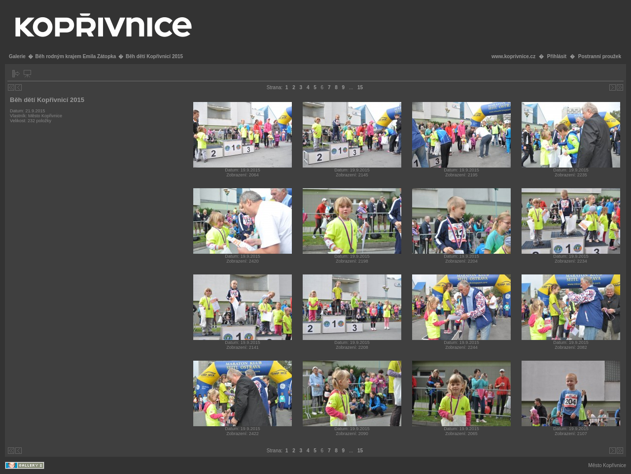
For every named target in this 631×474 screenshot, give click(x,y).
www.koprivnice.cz (513, 56)
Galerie (17, 56)
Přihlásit (556, 56)
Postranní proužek (599, 56)
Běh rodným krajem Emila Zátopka (75, 56)
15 (360, 87)
